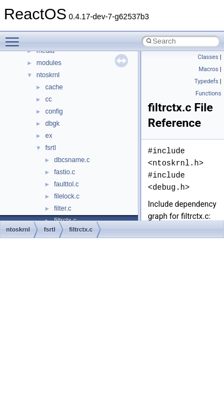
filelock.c (66, 196)
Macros (208, 69)
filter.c (62, 208)
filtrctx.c (81, 229)
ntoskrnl (48, 75)
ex (48, 136)
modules (48, 63)
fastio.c (64, 172)
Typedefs (206, 81)
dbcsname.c (72, 160)
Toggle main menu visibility (15, 36)
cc (48, 99)
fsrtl (50, 148)
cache (54, 87)
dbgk (52, 123)
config (54, 111)
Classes (208, 57)
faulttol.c (66, 184)
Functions (208, 93)
